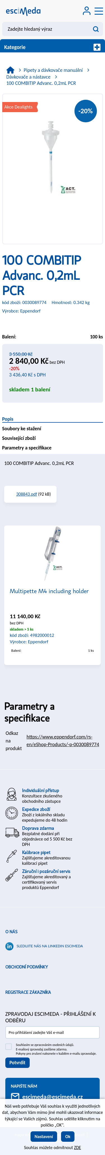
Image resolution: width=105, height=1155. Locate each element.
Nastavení (44, 1136)
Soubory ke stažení (21, 428)
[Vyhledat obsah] (96, 29)
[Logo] (23, 11)
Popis (7, 419)
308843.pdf (26, 494)
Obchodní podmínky (26, 967)
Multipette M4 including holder (49, 591)
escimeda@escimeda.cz (52, 1097)
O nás (11, 931)
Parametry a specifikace (27, 448)
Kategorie (52, 47)
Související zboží (19, 438)
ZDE (77, 1147)
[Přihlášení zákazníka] (87, 11)
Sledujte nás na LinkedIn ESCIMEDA (50, 945)
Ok (68, 1136)
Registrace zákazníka (28, 992)
